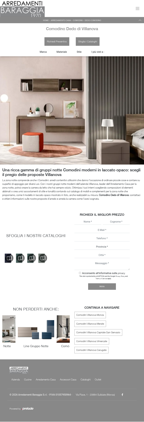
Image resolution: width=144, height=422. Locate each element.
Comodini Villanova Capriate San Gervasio (98, 332)
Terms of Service (101, 279)
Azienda (15, 379)
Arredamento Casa (61, 20)
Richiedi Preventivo (57, 41)
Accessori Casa (68, 379)
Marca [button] (43, 52)
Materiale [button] (61, 52)
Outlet (98, 379)
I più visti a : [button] (97, 52)
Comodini (78, 20)
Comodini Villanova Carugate (91, 350)
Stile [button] (79, 52)
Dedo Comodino (93, 20)
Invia (101, 287)
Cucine (27, 379)
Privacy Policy (120, 276)
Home (46, 20)
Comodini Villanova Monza (90, 315)
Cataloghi (86, 379)
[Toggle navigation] (137, 8)
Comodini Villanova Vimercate (91, 341)
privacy (121, 273)
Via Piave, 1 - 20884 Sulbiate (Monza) (95, 395)
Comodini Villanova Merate (90, 324)
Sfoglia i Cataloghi (87, 41)
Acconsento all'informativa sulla (103, 273)
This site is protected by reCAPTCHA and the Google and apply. (103, 278)
